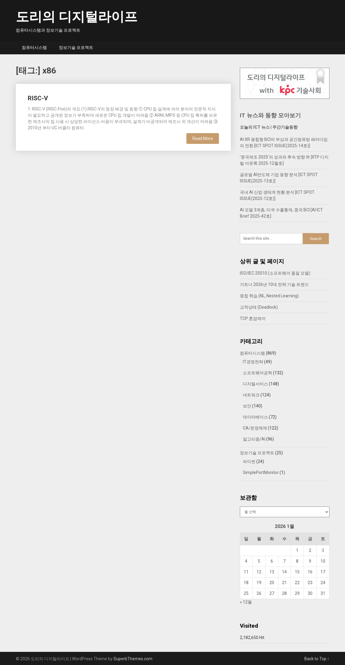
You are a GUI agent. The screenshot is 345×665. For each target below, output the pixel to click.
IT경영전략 (253, 361)
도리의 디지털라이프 (76, 16)
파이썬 (249, 461)
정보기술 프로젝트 (76, 47)
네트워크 (251, 394)
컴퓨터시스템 (34, 47)
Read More (202, 138)
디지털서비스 (255, 383)
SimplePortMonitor (261, 472)
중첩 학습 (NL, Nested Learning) (269, 295)
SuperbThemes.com (133, 658)
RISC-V (38, 98)
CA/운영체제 (255, 428)
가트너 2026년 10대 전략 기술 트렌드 (274, 284)
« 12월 (246, 602)
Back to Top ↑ (316, 658)
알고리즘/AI (254, 439)
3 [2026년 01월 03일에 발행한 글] (323, 550)
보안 (247, 406)
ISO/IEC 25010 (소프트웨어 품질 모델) (275, 273)
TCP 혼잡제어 (253, 318)
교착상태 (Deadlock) (259, 307)
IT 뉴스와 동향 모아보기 (270, 115)
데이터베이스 (255, 417)
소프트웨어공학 (257, 372)
